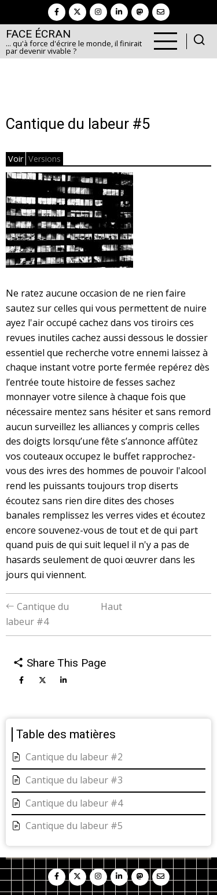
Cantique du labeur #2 (74, 756)
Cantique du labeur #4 (74, 803)
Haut (111, 606)
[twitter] (77, 12)
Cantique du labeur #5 (74, 825)
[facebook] (56, 12)
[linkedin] (119, 12)
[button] (69, 223)
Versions (44, 158)
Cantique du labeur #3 (74, 780)
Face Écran (38, 33)
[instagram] (98, 12)
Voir (15, 158)
